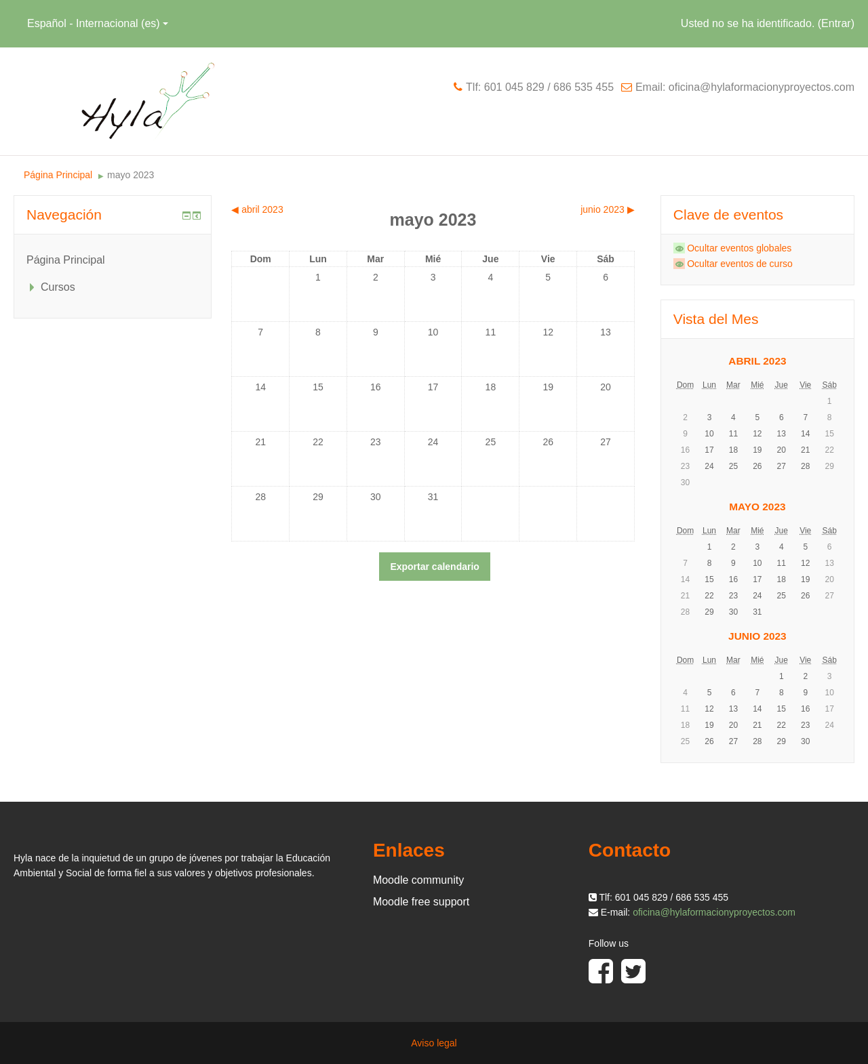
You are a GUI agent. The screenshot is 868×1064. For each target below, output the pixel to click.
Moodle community (418, 880)
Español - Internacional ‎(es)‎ (97, 23)
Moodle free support (421, 901)
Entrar (836, 23)
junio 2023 (757, 636)
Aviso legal (433, 1043)
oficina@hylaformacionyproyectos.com (714, 912)
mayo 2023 (130, 174)
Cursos (58, 287)
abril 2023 (757, 361)
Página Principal (58, 174)
